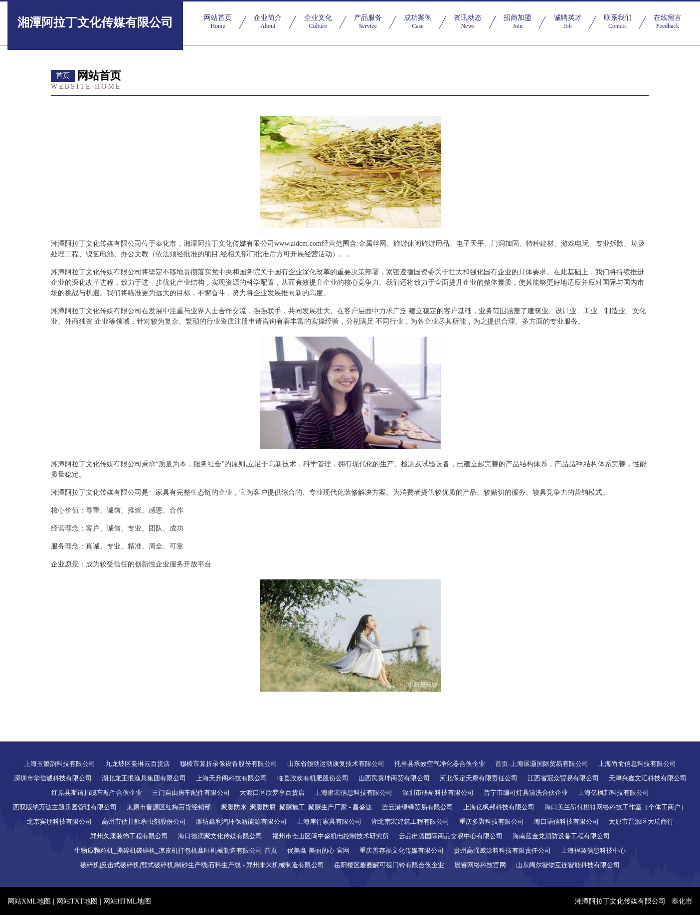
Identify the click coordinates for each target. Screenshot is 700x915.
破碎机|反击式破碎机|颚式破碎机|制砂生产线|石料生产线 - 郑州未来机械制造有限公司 (202, 865)
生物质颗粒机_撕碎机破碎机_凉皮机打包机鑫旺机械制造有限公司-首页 (175, 850)
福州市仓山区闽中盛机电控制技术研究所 (330, 836)
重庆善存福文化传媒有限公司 (401, 850)
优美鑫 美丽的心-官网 (318, 850)
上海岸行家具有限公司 (329, 821)
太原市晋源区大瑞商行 (641, 821)
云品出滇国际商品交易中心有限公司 (451, 836)
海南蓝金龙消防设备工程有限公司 (561, 836)
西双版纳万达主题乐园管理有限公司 (65, 807)
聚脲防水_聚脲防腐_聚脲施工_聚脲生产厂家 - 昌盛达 (296, 807)
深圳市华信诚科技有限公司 (53, 778)
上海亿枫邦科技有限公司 (613, 792)
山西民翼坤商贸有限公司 (394, 778)
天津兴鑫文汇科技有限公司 (648, 778)
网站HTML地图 (127, 901)
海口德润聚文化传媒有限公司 (220, 836)
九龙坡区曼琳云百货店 (137, 763)
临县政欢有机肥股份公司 (313, 778)
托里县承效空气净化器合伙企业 (439, 763)
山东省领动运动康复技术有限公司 (335, 763)
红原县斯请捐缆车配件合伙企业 (96, 792)
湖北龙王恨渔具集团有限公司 (144, 778)
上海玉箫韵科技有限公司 (59, 763)
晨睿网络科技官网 (480, 865)
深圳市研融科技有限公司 (438, 792)
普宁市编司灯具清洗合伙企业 (526, 792)
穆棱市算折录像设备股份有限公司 (228, 763)
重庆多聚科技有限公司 (491, 821)
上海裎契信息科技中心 (593, 850)
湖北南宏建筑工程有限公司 (410, 821)
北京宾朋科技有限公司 (59, 821)
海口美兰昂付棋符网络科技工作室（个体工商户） (615, 807)
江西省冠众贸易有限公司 (563, 778)
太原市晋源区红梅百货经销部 (169, 807)
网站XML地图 (29, 901)
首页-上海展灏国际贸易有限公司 (541, 763)
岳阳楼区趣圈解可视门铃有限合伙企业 (389, 865)
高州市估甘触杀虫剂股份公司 (144, 821)
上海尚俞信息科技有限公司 (637, 763)
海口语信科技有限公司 (566, 821)
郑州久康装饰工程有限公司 (129, 836)
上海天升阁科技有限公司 (231, 778)
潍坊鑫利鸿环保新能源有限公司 (241, 821)
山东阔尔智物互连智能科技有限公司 (568, 865)
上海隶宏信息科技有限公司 (353, 792)
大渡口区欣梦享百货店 (272, 792)
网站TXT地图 (77, 901)
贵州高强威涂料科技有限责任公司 (502, 850)
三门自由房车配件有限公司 (191, 792)
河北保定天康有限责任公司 (479, 778)
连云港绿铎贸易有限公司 (417, 807)
